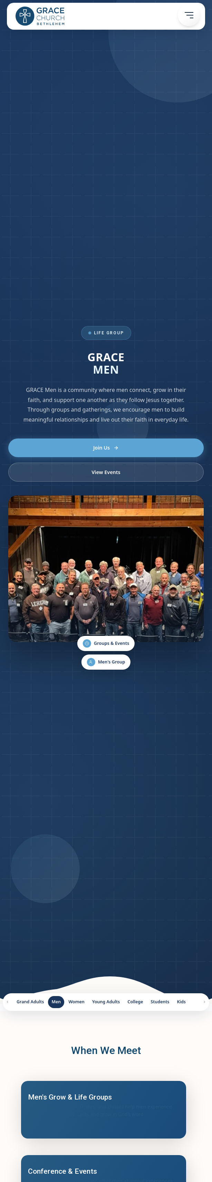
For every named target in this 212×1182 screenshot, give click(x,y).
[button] (189, 15)
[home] (38, 16)
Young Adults (106, 1002)
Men (56, 1002)
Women (76, 1002)
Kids (181, 1002)
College (135, 1002)
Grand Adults (30, 1002)
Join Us (106, 447)
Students (160, 1002)
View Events (105, 472)
